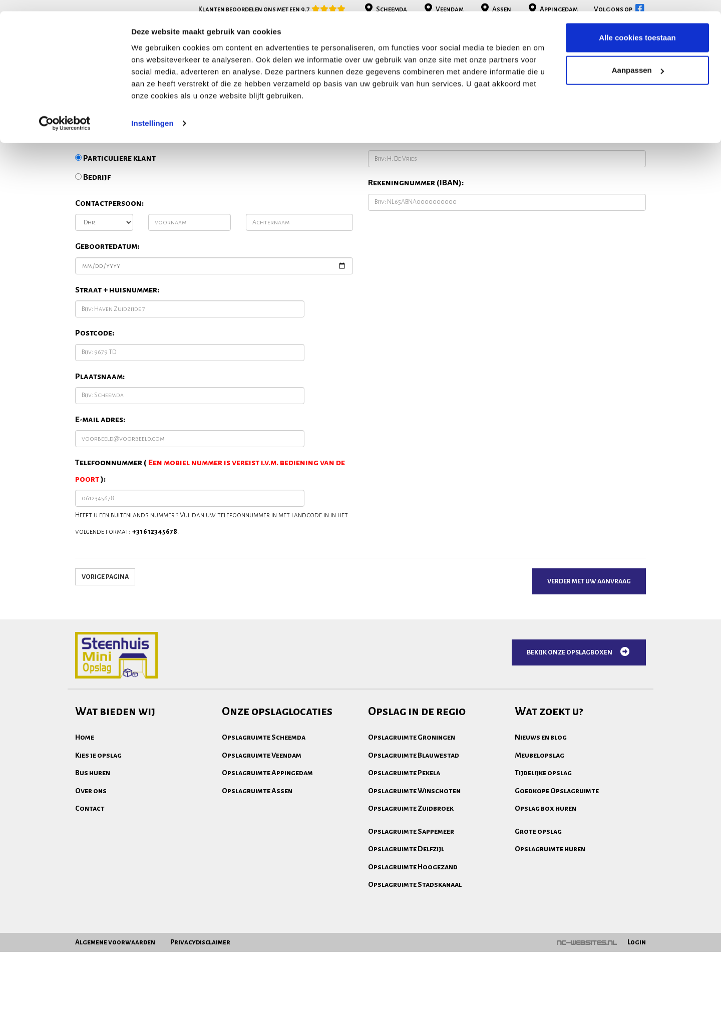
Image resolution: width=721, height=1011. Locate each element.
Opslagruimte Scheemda (263, 815)
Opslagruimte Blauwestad (413, 833)
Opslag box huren (545, 886)
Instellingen (152, 112)
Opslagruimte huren (550, 927)
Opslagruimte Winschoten (414, 869)
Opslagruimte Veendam (261, 833)
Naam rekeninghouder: (413, 217)
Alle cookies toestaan (637, 26)
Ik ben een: (95, 217)
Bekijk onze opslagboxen (579, 730)
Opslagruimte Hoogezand (413, 945)
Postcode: (94, 411)
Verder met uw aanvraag (589, 659)
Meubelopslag (539, 833)
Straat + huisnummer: (117, 368)
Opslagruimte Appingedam (267, 851)
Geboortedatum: (107, 324)
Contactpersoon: (109, 281)
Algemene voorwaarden (115, 1001)
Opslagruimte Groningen (411, 815)
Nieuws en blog (541, 815)
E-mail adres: (100, 497)
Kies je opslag (98, 833)
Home (84, 815)
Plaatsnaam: (100, 454)
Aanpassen (638, 59)
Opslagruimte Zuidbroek (411, 886)
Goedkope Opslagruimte (557, 869)
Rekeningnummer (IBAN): (416, 260)
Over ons (91, 869)
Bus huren (92, 851)
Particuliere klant (115, 236)
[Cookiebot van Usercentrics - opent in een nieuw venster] (65, 112)
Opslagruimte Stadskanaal (415, 962)
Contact (90, 886)
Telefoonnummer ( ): (210, 548)
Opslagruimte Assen (257, 869)
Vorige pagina (105, 654)
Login (636, 1001)
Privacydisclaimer (200, 1001)
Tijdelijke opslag (543, 851)
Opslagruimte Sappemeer (411, 909)
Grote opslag (538, 909)
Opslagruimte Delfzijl (406, 927)
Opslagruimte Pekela (404, 851)
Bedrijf (93, 255)
